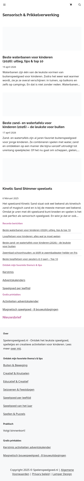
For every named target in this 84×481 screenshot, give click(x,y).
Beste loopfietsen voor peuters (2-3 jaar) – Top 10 (30, 259)
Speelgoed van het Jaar (17, 406)
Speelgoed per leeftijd (16, 288)
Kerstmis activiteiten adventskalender (27, 447)
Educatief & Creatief (15, 381)
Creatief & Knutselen (16, 373)
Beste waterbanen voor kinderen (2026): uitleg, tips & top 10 (37, 230)
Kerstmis (8, 272)
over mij (16, 348)
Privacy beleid (41, 474)
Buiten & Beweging (15, 365)
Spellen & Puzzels (14, 414)
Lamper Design (62, 474)
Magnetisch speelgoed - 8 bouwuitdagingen (30, 309)
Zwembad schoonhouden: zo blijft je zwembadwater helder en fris (40, 252)
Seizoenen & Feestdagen (18, 389)
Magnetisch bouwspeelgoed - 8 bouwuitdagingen (34, 455)
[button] (79, 5)
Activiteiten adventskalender (21, 301)
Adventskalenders (14, 280)
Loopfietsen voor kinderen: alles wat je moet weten (31, 236)
